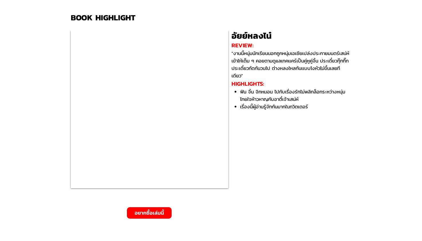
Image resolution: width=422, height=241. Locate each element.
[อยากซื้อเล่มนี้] (149, 213)
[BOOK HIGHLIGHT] (105, 17)
